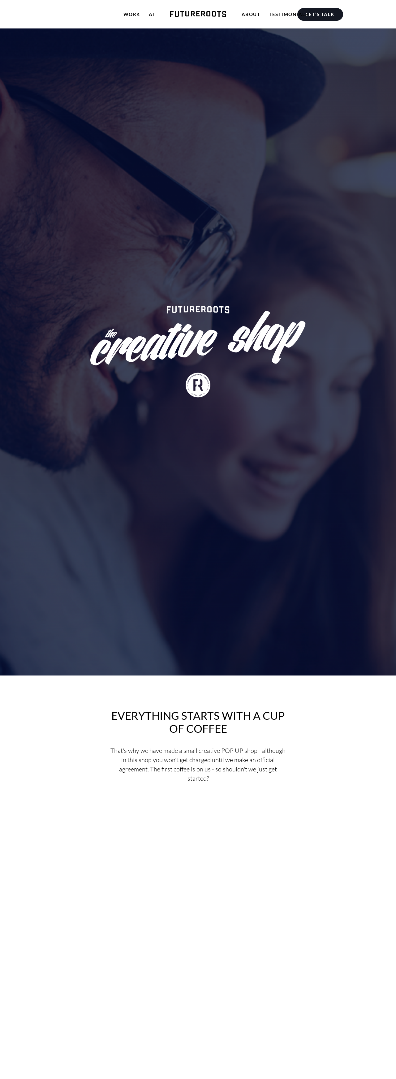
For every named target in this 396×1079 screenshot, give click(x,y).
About (251, 14)
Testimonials (288, 14)
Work (131, 14)
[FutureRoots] (198, 14)
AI (152, 14)
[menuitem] (321, 14)
